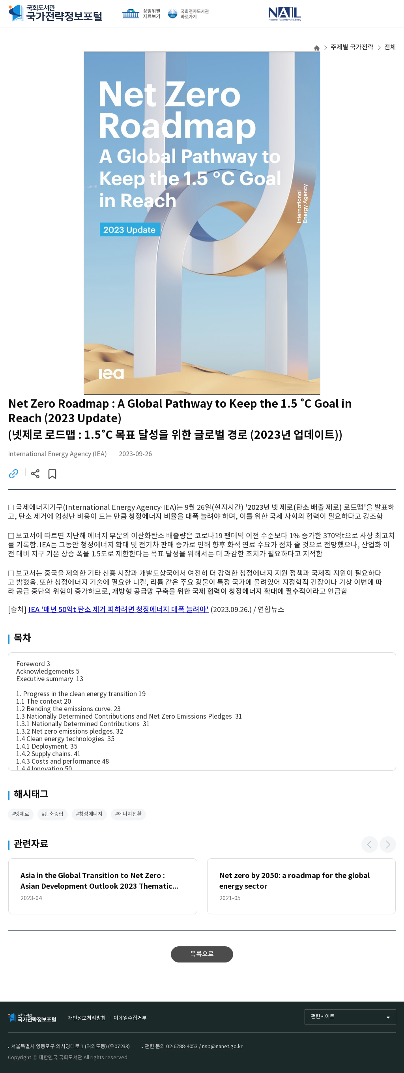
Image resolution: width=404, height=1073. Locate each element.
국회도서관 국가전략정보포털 (55, 14)
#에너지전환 (128, 815)
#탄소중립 (53, 815)
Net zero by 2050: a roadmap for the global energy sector (294, 881)
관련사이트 (323, 1017)
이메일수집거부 (130, 1018)
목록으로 (202, 955)
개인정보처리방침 (87, 1018)
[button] (369, 845)
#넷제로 (20, 815)
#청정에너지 (89, 815)
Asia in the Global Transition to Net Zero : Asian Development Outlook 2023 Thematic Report (96, 882)
